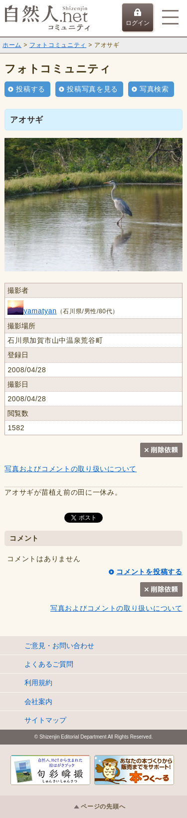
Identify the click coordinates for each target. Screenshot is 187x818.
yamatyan (31, 311)
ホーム (11, 44)
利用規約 (38, 683)
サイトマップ (45, 720)
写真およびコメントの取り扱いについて (70, 469)
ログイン (138, 17)
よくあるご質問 (48, 664)
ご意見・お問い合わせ (59, 646)
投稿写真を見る (92, 89)
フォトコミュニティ (57, 44)
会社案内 (38, 702)
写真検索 (154, 89)
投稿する (30, 89)
